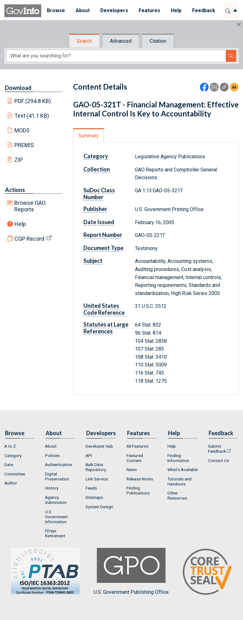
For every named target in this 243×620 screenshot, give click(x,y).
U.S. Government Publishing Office (131, 571)
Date (8, 464)
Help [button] (176, 10)
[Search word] (116, 56)
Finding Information (178, 458)
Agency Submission (56, 500)
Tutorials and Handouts (179, 481)
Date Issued (98, 222)
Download (18, 87)
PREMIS (24, 145)
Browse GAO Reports (30, 206)
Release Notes (139, 478)
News (131, 469)
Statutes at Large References (105, 328)
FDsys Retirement (55, 533)
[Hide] (239, 24)
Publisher (95, 208)
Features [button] (149, 10)
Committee (14, 473)
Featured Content (134, 458)
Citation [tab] (158, 41)
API (89, 455)
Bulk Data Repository (96, 467)
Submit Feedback (217, 449)
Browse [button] (56, 10)
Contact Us (218, 460)
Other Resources (177, 495)
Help (20, 224)
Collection (96, 169)
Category (95, 156)
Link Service (97, 478)
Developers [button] (114, 10)
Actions (15, 189)
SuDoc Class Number (99, 193)
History (51, 487)
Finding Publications (138, 490)
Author (10, 482)
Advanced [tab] (120, 41)
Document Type (103, 247)
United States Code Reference (104, 309)
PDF (32, 101)
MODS (22, 130)
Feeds (91, 487)
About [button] (82, 10)
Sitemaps (94, 497)
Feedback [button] (203, 10)
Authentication (58, 464)
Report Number (102, 234)
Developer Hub (99, 446)
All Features (137, 446)
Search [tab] (84, 41)
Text (31, 115)
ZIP (18, 159)
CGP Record (29, 238)
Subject (92, 260)
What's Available (182, 469)
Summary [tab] (88, 136)
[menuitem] (55, 10)
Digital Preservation (57, 476)
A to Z (10, 446)
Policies (52, 455)
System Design (99, 506)
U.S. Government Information (56, 516)
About (51, 446)
